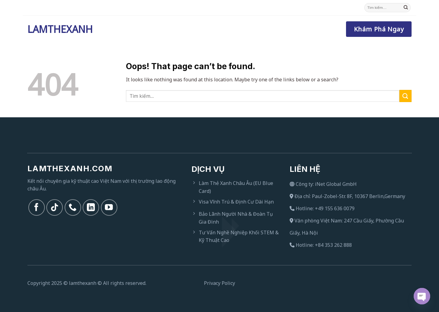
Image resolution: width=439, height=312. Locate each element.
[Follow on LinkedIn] (91, 207)
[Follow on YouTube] (109, 207)
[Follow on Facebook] (36, 207)
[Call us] (73, 207)
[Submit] (405, 7)
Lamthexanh (57, 29)
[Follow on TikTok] (54, 207)
